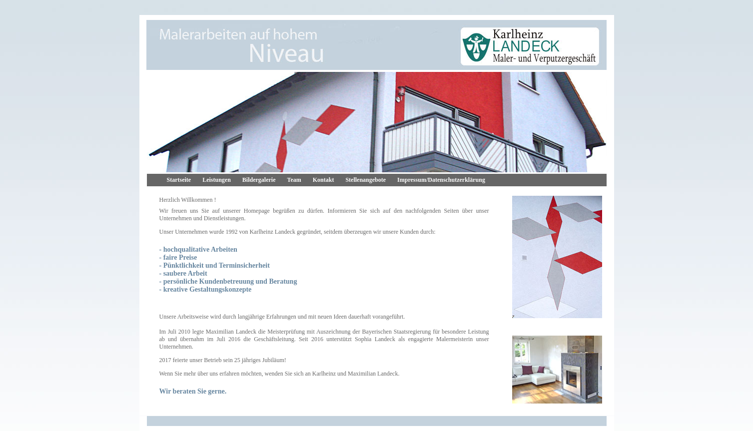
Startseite (179, 179)
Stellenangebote (365, 179)
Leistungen (216, 179)
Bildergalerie (259, 179)
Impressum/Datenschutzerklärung (441, 179)
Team (294, 179)
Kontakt (323, 179)
